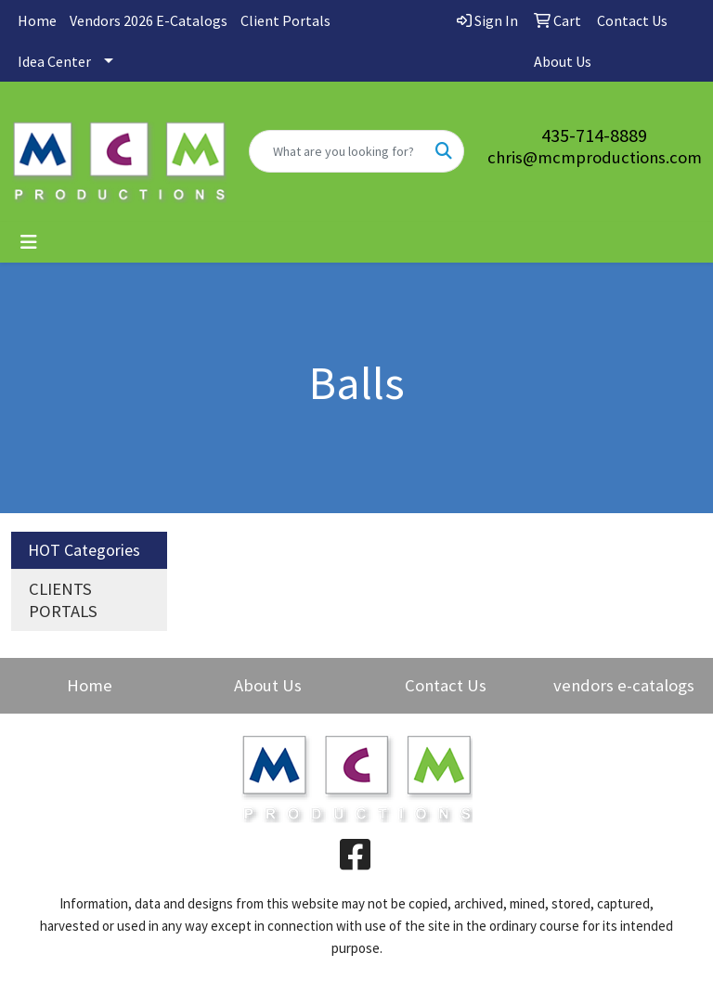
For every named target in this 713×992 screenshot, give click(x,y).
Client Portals (285, 20)
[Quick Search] (337, 151)
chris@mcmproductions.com (594, 157)
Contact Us (445, 685)
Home (37, 20)
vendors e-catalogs (623, 685)
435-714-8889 (594, 135)
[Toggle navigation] (28, 242)
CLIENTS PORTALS (63, 600)
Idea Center (54, 61)
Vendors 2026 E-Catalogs (148, 20)
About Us (268, 685)
